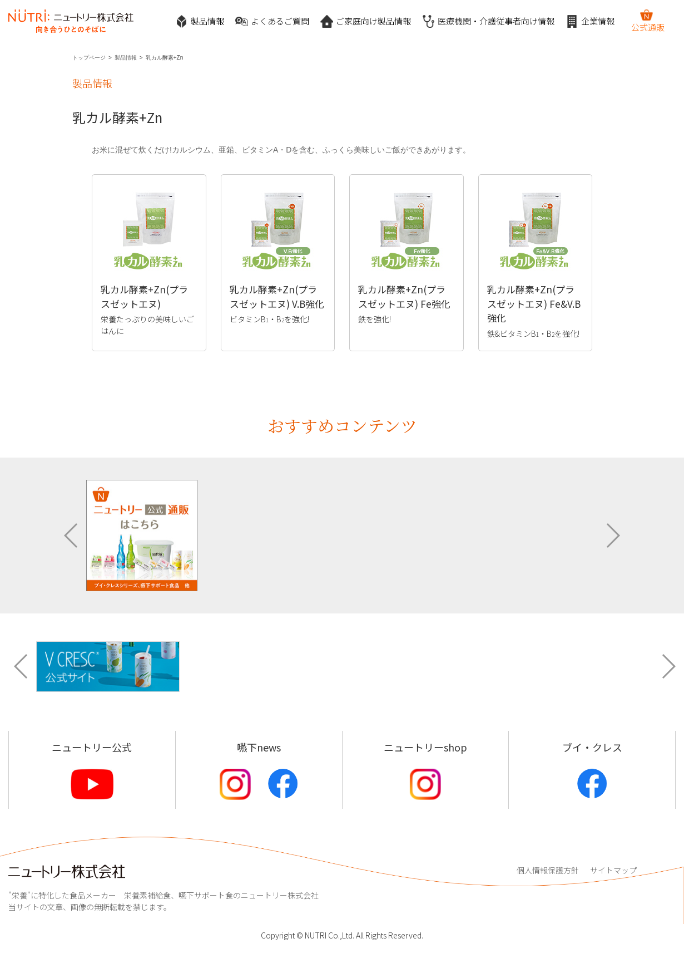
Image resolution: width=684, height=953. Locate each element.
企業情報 (590, 21)
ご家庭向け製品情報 (365, 21)
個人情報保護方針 (548, 870)
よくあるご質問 (272, 21)
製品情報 (199, 21)
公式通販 (648, 20)
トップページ (89, 58)
